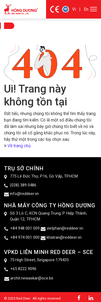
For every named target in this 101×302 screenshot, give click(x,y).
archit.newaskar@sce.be (31, 278)
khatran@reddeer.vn (64, 237)
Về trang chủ (19, 145)
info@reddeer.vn (24, 193)
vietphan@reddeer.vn (65, 228)
